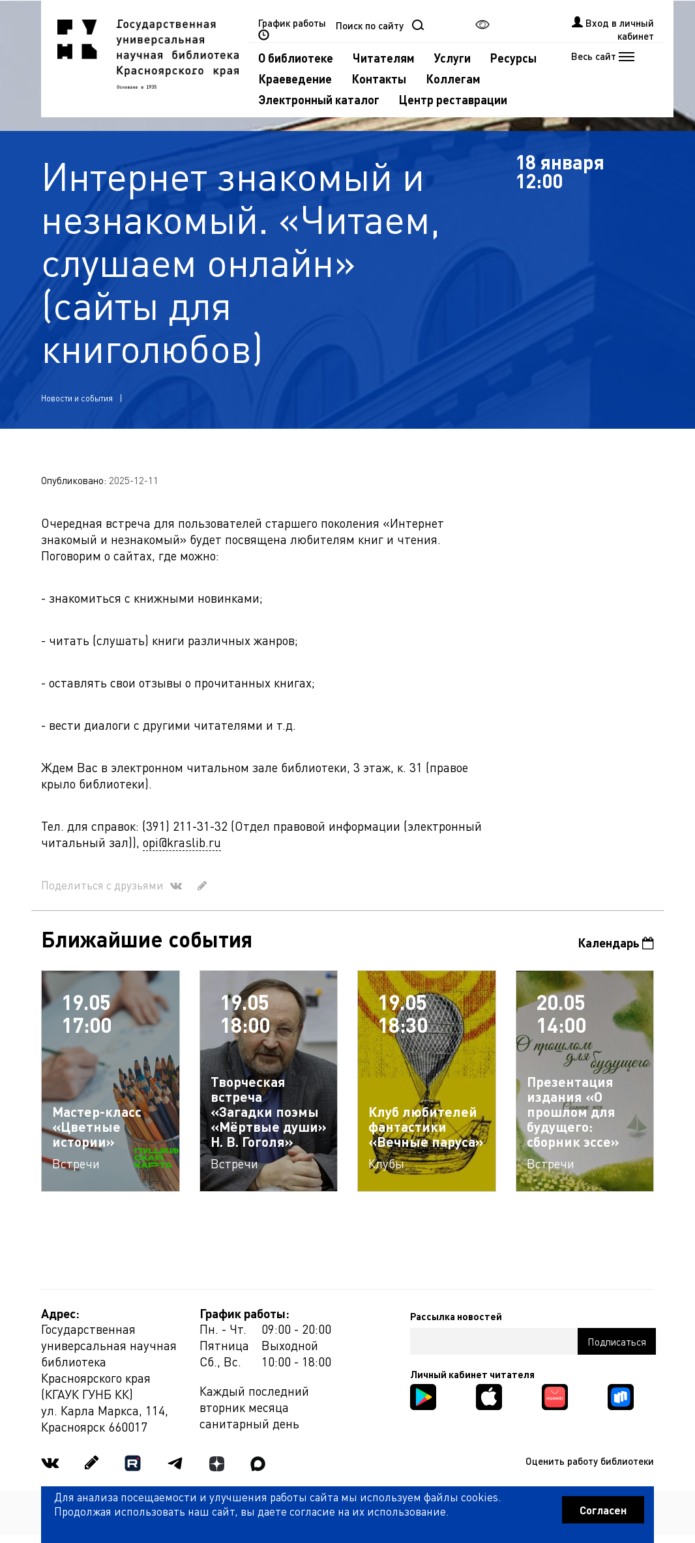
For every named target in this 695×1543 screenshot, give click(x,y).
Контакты (378, 78)
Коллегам (453, 78)
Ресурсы (513, 57)
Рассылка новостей (456, 1316)
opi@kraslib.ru (182, 842)
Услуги (452, 57)
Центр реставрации (453, 99)
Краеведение (295, 78)
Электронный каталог (318, 99)
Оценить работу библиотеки (589, 1460)
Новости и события (77, 397)
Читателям (384, 57)
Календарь (616, 942)
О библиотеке (295, 57)
